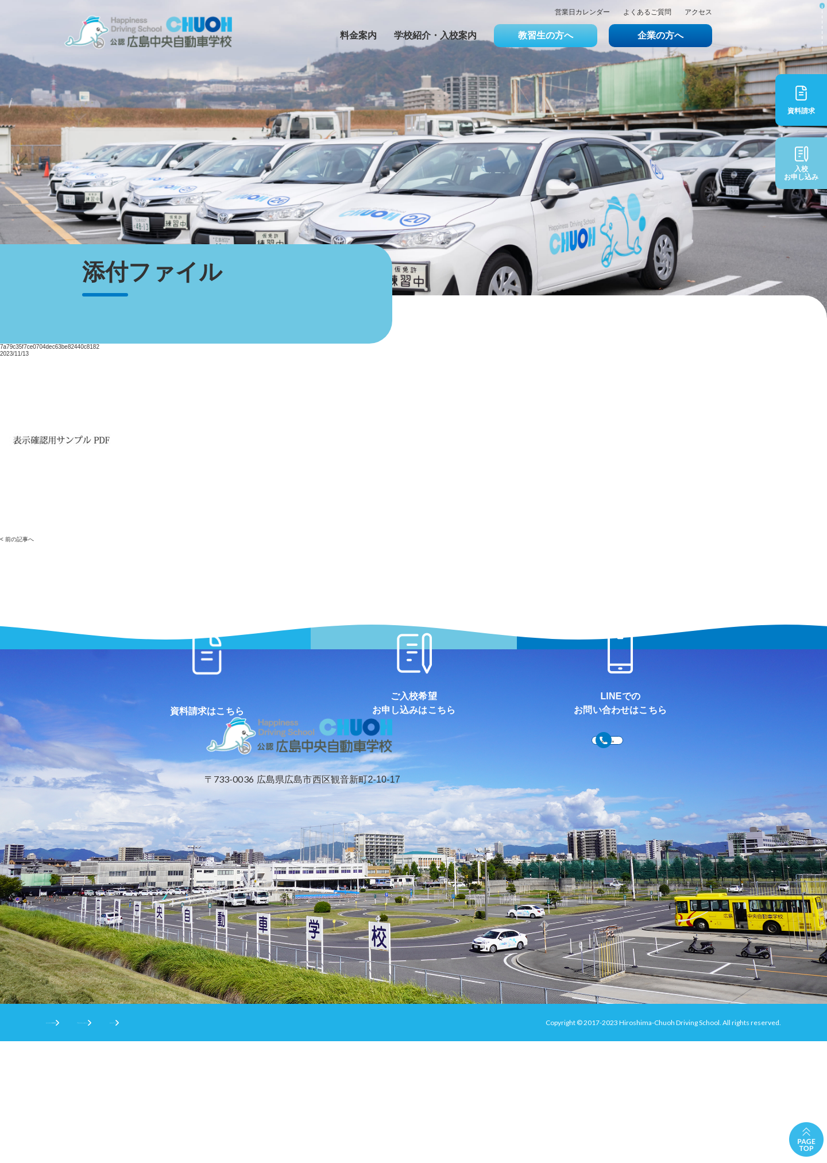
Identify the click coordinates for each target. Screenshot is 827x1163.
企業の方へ (660, 35)
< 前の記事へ (17, 539)
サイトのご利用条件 (77, 1143)
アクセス (698, 12)
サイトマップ (258, 1143)
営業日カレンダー (582, 12)
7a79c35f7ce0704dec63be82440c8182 (49, 347)
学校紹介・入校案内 (435, 35)
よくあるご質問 (647, 12)
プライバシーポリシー (172, 1143)
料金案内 (358, 35)
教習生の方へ (545, 35)
